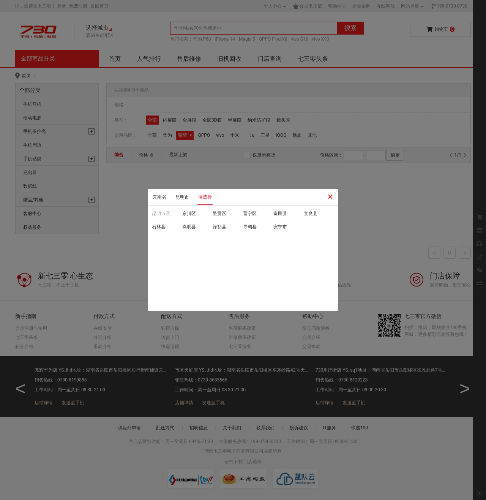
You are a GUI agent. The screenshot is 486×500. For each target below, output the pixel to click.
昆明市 (182, 197)
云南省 (159, 197)
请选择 (205, 196)
